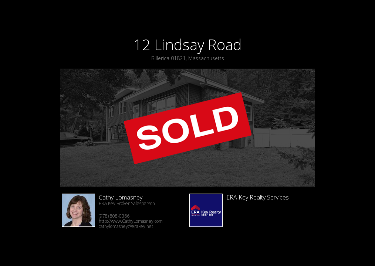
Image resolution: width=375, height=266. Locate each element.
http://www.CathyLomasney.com (131, 221)
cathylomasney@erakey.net (126, 226)
